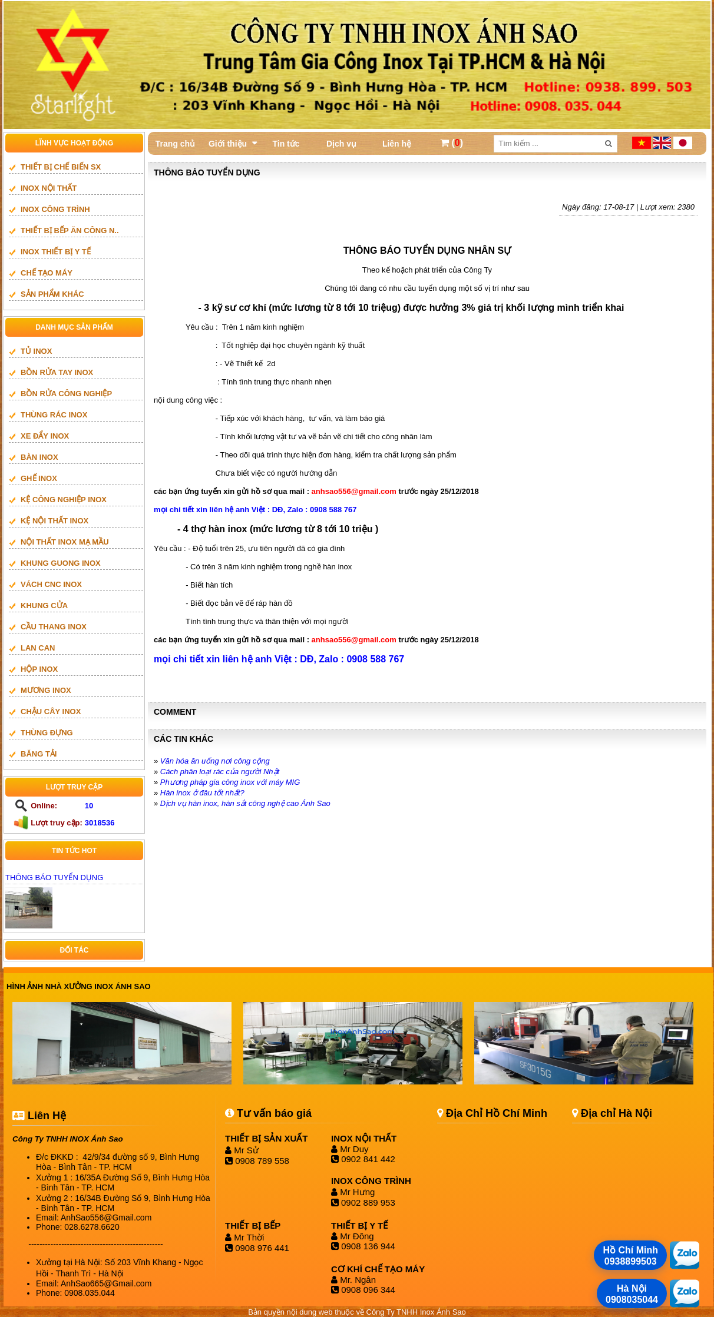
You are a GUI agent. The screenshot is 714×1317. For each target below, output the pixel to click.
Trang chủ (175, 143)
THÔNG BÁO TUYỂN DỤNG (54, 877)
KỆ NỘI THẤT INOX (54, 520)
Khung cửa (44, 605)
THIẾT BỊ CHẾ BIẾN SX (61, 166)
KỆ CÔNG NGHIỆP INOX (64, 499)
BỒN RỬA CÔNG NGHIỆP (66, 393)
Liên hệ (396, 143)
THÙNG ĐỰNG (47, 732)
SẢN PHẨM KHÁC (52, 294)
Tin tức (285, 143)
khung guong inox (61, 563)
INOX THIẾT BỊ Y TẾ (56, 251)
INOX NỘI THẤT (49, 188)
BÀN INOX (39, 457)
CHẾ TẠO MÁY (46, 272)
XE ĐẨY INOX (45, 436)
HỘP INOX (39, 669)
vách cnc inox (51, 584)
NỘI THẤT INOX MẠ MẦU (65, 542)
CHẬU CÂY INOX (51, 711)
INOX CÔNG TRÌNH (55, 209)
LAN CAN (38, 647)
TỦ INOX (36, 351)
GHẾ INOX (39, 478)
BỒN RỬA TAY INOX (57, 372)
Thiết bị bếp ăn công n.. (70, 230)
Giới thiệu (228, 143)
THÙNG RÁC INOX (54, 414)
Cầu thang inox (54, 626)
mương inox (46, 690)
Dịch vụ (341, 143)
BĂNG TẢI (39, 753)
